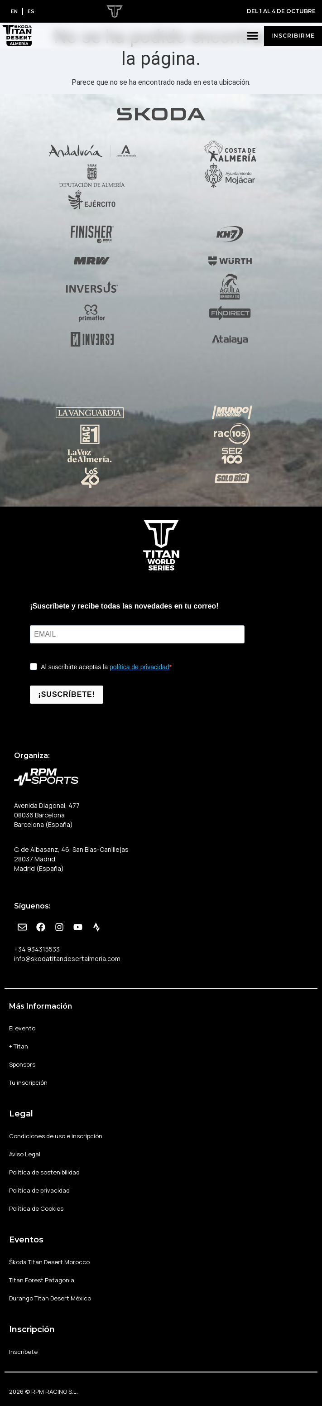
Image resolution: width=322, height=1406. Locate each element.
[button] (253, 35)
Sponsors (22, 1064)
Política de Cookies (36, 1208)
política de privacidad (139, 667)
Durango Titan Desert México (50, 1298)
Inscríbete (23, 1352)
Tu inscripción (28, 1082)
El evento (22, 1028)
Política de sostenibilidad (44, 1172)
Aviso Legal (24, 1154)
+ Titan (18, 1046)
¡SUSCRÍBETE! (66, 694)
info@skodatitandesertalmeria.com (67, 958)
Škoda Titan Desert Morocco (49, 1262)
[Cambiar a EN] (14, 11)
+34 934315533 (37, 949)
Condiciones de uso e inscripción (55, 1136)
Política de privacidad (39, 1190)
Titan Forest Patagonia (41, 1280)
